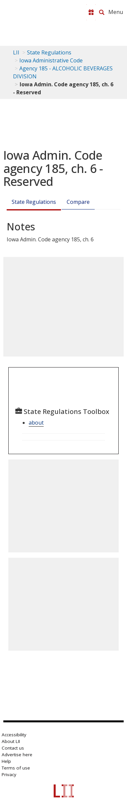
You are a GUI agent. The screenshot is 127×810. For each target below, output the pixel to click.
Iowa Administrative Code (51, 60)
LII (16, 52)
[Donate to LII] (91, 12)
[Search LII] (101, 12)
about (36, 422)
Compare (78, 201)
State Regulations (49, 52)
